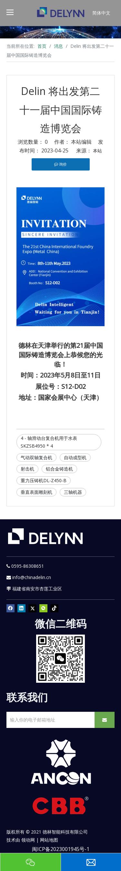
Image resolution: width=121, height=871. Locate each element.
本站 (97, 151)
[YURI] (60, 659)
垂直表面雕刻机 (36, 492)
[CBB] (61, 807)
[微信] (43, 608)
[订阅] (105, 720)
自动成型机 (75, 457)
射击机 (27, 469)
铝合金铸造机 (59, 469)
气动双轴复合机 (36, 457)
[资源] (60, 32)
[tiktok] (54, 608)
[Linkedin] (21, 608)
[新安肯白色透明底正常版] (60, 762)
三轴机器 (73, 492)
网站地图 (49, 840)
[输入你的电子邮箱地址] (49, 720)
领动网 (28, 840)
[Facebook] (10, 608)
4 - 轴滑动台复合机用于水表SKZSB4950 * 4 (49, 442)
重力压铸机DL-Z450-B (43, 480)
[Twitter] (32, 608)
